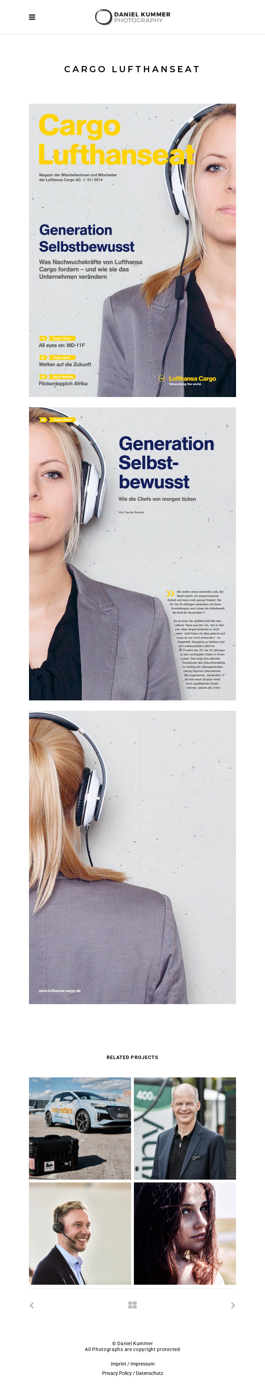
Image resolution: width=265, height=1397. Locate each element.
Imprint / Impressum (133, 1364)
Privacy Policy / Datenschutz (132, 1373)
